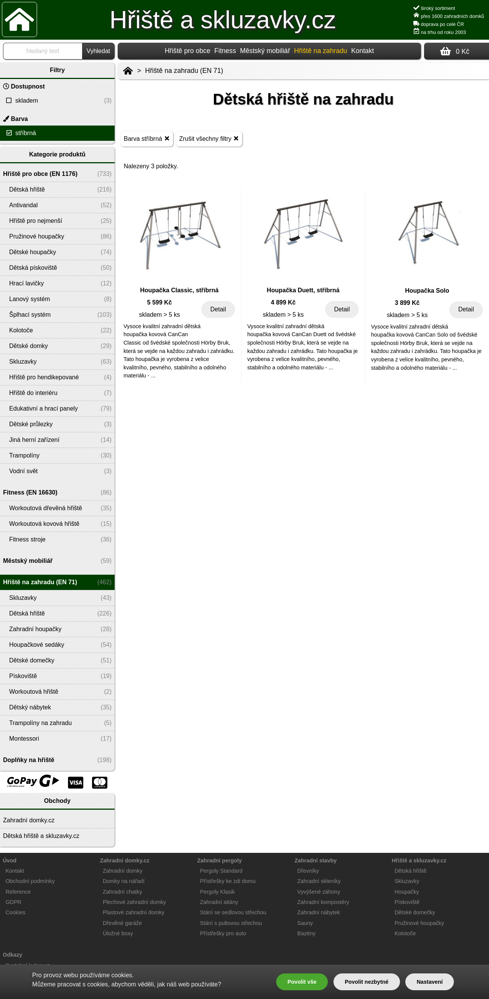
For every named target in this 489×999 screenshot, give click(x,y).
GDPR (13, 902)
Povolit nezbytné (366, 982)
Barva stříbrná (147, 138)
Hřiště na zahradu (320, 51)
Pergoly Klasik (217, 892)
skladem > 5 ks (159, 314)
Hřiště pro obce (187, 51)
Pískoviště (407, 902)
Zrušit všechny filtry (209, 138)
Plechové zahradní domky (134, 902)
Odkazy (12, 955)
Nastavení (430, 982)
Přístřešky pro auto (223, 933)
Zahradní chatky (122, 892)
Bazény (306, 933)
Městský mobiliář (265, 51)
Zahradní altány (219, 902)
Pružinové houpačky (419, 923)
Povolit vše (301, 982)
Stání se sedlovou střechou (233, 912)
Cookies (15, 912)
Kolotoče (405, 933)
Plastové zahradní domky (134, 912)
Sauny (305, 923)
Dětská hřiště (411, 871)
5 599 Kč (159, 302)
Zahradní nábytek (318, 912)
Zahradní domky (122, 871)
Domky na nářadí (124, 881)
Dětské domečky (415, 912)
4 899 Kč (283, 302)
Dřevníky (308, 871)
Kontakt (362, 51)
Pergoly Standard (221, 871)
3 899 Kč (407, 303)
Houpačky (407, 892)
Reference (18, 892)
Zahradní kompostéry (323, 902)
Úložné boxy (118, 933)
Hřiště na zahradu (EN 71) (184, 70)
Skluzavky (407, 881)
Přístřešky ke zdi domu (228, 881)
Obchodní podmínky (30, 881)
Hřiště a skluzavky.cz (223, 20)
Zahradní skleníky (319, 881)
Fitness (225, 51)
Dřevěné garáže (122, 923)
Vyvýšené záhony (318, 892)
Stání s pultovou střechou (231, 923)
